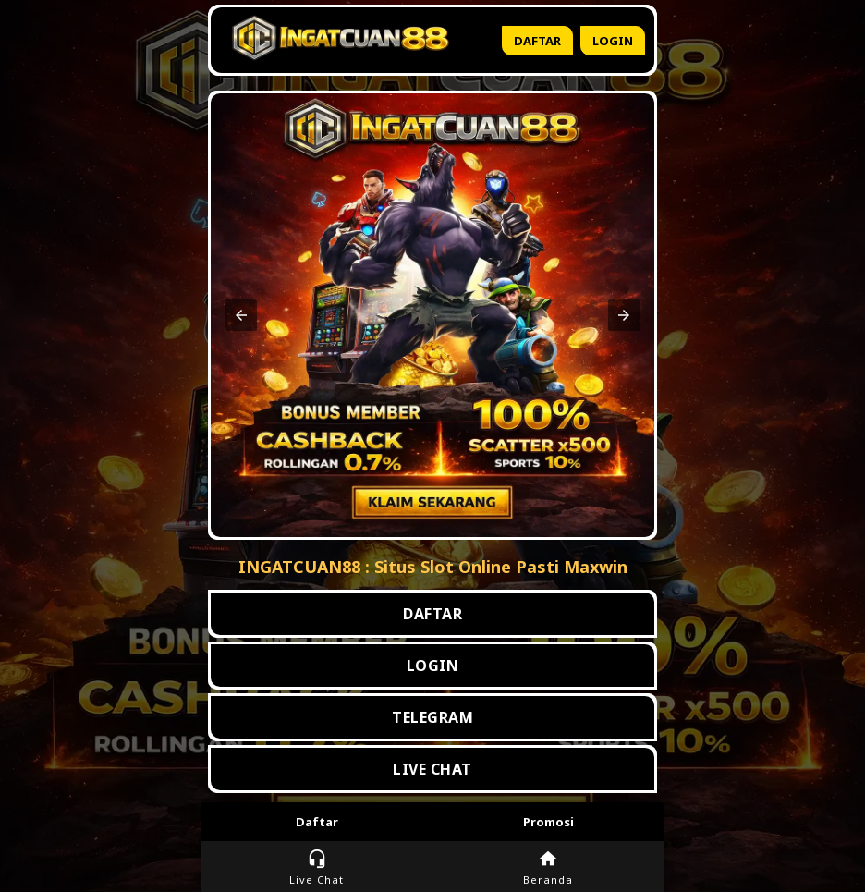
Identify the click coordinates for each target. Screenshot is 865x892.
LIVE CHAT (432, 769)
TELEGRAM (432, 717)
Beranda (548, 867)
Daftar (537, 40)
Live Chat (316, 867)
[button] (241, 315)
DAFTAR (432, 614)
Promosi (548, 821)
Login (612, 40)
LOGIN (433, 665)
